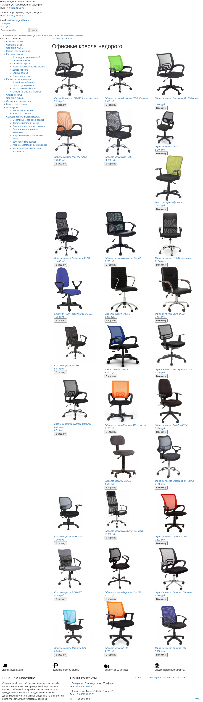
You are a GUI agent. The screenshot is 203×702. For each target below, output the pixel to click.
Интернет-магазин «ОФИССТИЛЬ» (169, 677)
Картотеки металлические (26, 123)
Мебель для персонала (18, 51)
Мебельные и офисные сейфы (28, 120)
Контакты (69, 35)
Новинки (79, 35)
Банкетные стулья (22, 76)
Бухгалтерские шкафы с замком (29, 126)
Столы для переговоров (18, 101)
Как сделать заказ (23, 35)
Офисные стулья (21, 63)
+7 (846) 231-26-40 (14, 8)
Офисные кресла (21, 60)
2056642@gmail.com (18, 20)
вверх (197, 698)
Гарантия (58, 35)
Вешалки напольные (23, 110)
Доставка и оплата (42, 35)
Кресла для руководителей (26, 57)
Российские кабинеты (23, 82)
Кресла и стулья (14, 54)
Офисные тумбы (14, 48)
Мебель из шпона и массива (27, 91)
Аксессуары (12, 107)
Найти (34, 30)
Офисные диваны (15, 98)
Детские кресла (20, 70)
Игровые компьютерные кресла (29, 66)
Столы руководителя (23, 85)
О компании (7, 35)
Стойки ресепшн (14, 95)
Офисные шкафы (15, 45)
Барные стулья (20, 73)
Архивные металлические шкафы (30, 145)
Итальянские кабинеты (24, 88)
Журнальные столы (22, 113)
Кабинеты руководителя (18, 79)
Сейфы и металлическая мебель (23, 116)
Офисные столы (14, 41)
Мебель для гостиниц (17, 104)
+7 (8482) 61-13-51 (14, 15)
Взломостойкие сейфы (24, 142)
